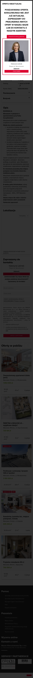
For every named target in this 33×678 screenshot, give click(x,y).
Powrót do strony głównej (16, 37)
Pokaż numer (16, 71)
